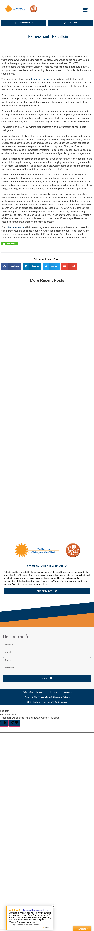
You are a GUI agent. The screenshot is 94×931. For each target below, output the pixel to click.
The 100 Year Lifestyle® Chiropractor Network (51, 697)
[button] (11, 266)
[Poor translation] (14, 723)
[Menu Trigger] (85, 9)
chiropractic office (15, 227)
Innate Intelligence (40, 79)
